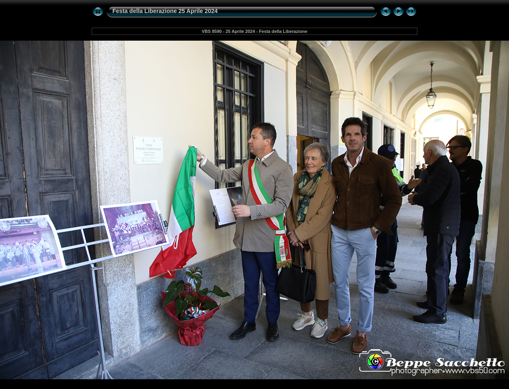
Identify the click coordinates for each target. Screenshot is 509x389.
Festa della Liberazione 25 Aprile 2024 (165, 11)
